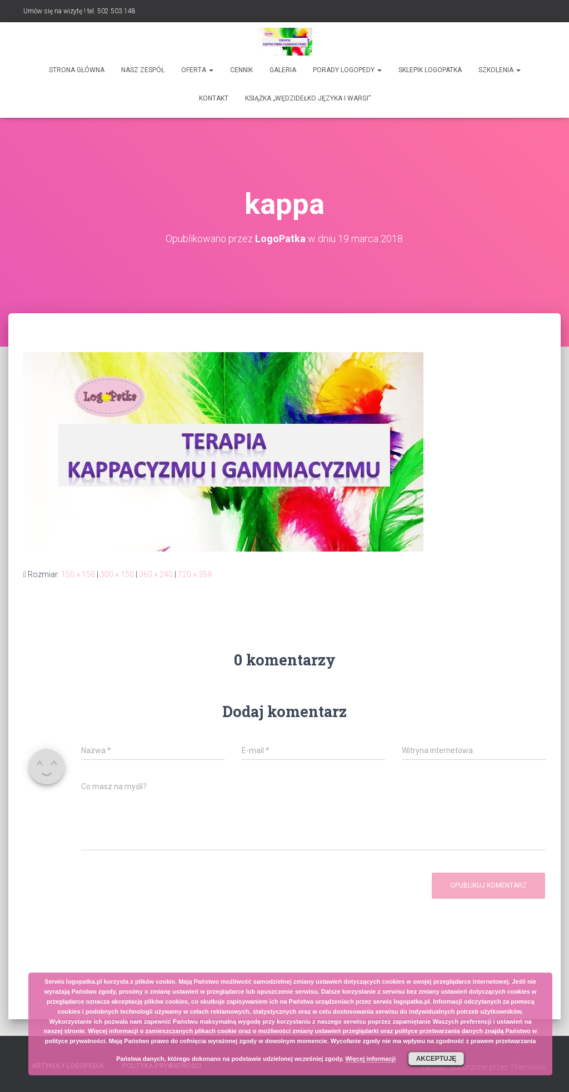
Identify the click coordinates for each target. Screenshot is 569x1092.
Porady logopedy (347, 70)
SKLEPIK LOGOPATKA (430, 70)
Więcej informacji (371, 1058)
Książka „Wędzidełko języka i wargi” (308, 98)
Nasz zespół (142, 70)
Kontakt (213, 98)
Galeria (282, 70)
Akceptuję (436, 1059)
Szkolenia (499, 70)
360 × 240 (156, 574)
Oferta (197, 70)
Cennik (241, 70)
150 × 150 (78, 574)
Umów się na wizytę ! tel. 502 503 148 (79, 11)
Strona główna (76, 70)
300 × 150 (117, 574)
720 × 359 (195, 574)
